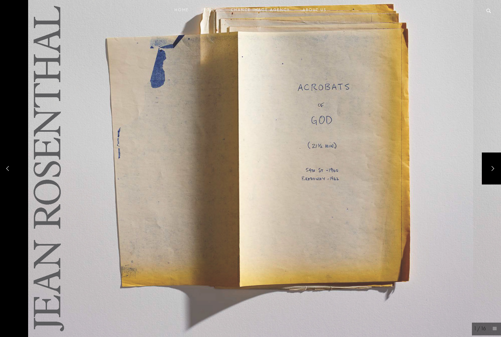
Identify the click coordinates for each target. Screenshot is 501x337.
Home (181, 11)
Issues (209, 11)
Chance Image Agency (260, 11)
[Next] (491, 168)
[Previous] (9, 168)
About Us (314, 11)
